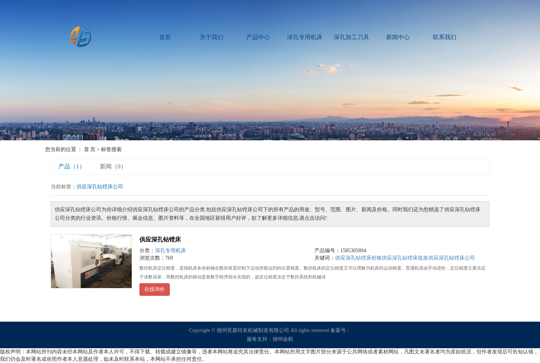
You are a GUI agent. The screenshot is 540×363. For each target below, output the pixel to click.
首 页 (90, 149)
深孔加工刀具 (351, 37)
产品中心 (258, 37)
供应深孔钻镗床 (160, 239)
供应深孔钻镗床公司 (451, 258)
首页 (165, 37)
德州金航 (283, 339)
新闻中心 (398, 37)
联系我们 (444, 37)
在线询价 (154, 289)
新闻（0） (113, 166)
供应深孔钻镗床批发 (405, 258)
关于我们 (211, 37)
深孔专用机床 (305, 37)
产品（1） (71, 166)
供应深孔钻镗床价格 (358, 258)
